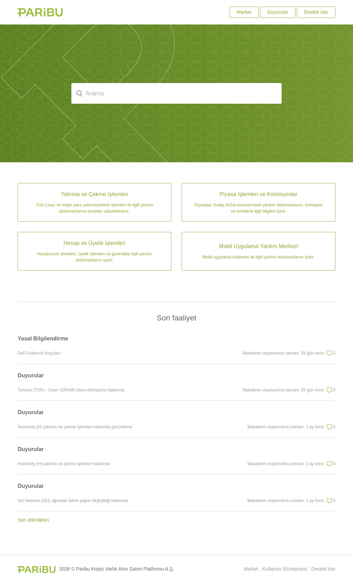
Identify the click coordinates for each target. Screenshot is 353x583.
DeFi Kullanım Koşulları (39, 353)
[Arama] (176, 93)
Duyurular (277, 12)
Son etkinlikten (33, 520)
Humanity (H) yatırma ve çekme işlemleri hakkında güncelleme (75, 427)
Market (244, 12)
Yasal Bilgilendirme (43, 338)
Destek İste (316, 12)
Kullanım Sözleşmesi (284, 569)
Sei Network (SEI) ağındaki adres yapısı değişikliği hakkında (73, 500)
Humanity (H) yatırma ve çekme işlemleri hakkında (64, 463)
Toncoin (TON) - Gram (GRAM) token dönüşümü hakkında (71, 390)
